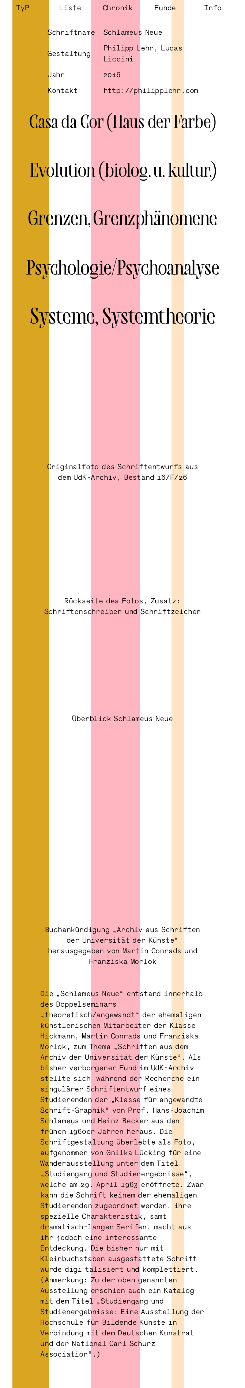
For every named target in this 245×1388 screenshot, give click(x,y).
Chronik (118, 7)
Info (212, 7)
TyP (22, 7)
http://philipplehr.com (151, 90)
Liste (70, 7)
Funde (165, 7)
